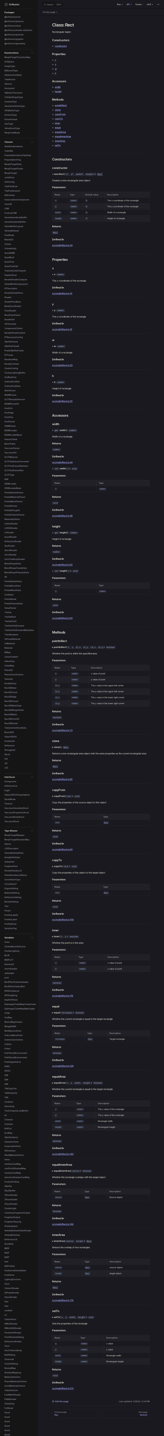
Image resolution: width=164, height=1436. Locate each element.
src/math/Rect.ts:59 (62, 618)
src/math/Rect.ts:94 (62, 849)
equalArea (60, 132)
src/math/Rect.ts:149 (63, 1224)
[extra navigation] (158, 4)
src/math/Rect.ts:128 (63, 1066)
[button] (18, 12)
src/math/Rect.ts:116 (62, 995)
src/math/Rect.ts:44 (62, 462)
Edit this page (60, 1401)
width (58, 87)
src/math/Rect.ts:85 (62, 779)
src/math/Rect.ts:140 (63, 1154)
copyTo (59, 118)
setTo (58, 145)
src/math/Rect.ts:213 (63, 1388)
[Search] (52, 4)
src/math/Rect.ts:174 (62, 1300)
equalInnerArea (63, 136)
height (58, 91)
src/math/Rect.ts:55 (62, 564)
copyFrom (60, 114)
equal (58, 127)
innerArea (60, 141)
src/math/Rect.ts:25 (62, 401)
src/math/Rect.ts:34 (62, 245)
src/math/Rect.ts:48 (62, 515)
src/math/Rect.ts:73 (62, 730)
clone (58, 109)
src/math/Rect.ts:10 (62, 293)
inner (57, 123)
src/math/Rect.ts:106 (63, 919)
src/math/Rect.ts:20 (62, 365)
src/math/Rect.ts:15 (62, 329)
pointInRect (61, 105)
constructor (61, 46)
